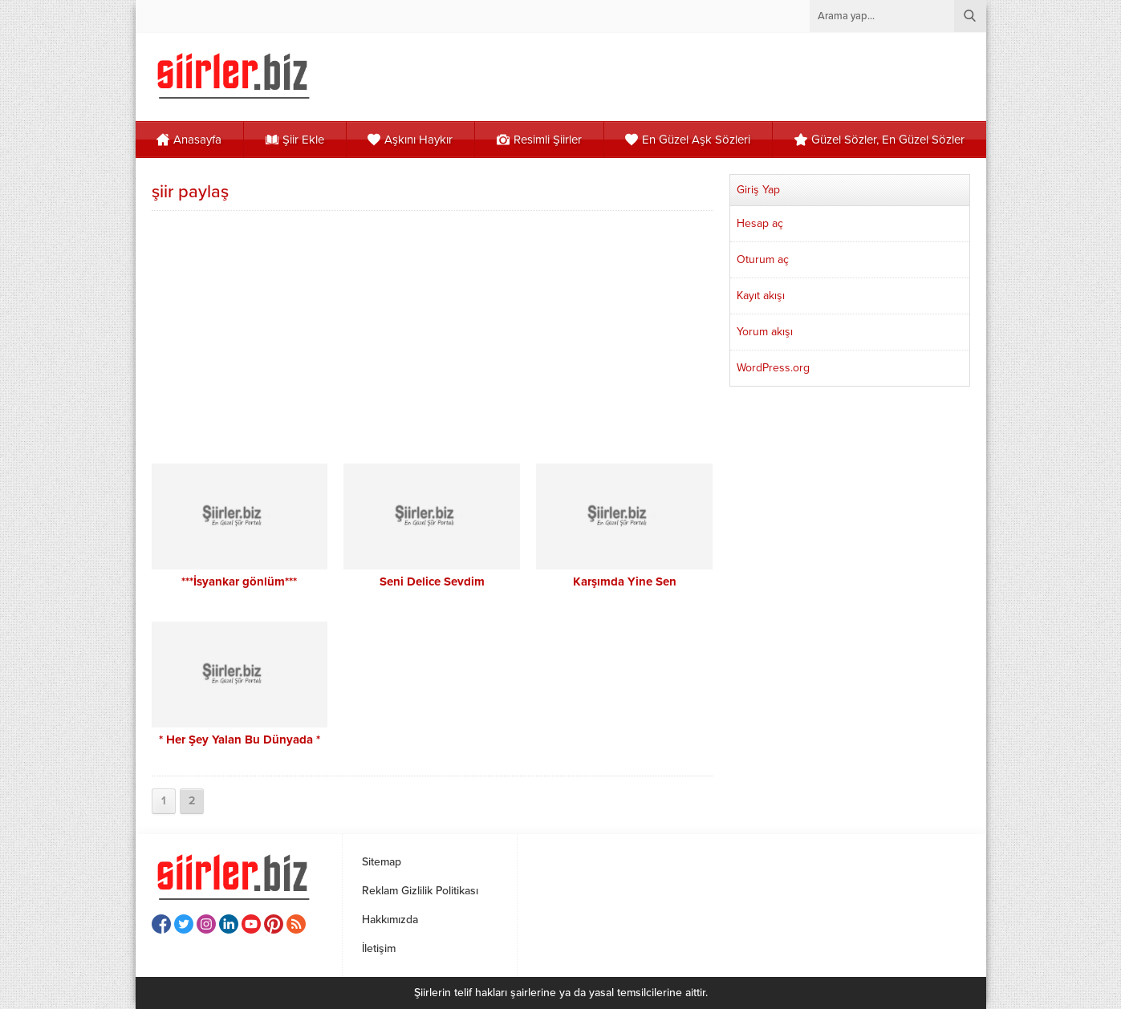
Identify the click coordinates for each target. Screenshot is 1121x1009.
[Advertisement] (432, 335)
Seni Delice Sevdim (432, 581)
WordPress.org (773, 368)
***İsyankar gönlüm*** (239, 581)
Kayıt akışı (761, 295)
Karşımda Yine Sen (624, 581)
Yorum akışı (765, 331)
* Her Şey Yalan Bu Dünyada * (239, 739)
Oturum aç (763, 259)
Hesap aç (760, 223)
